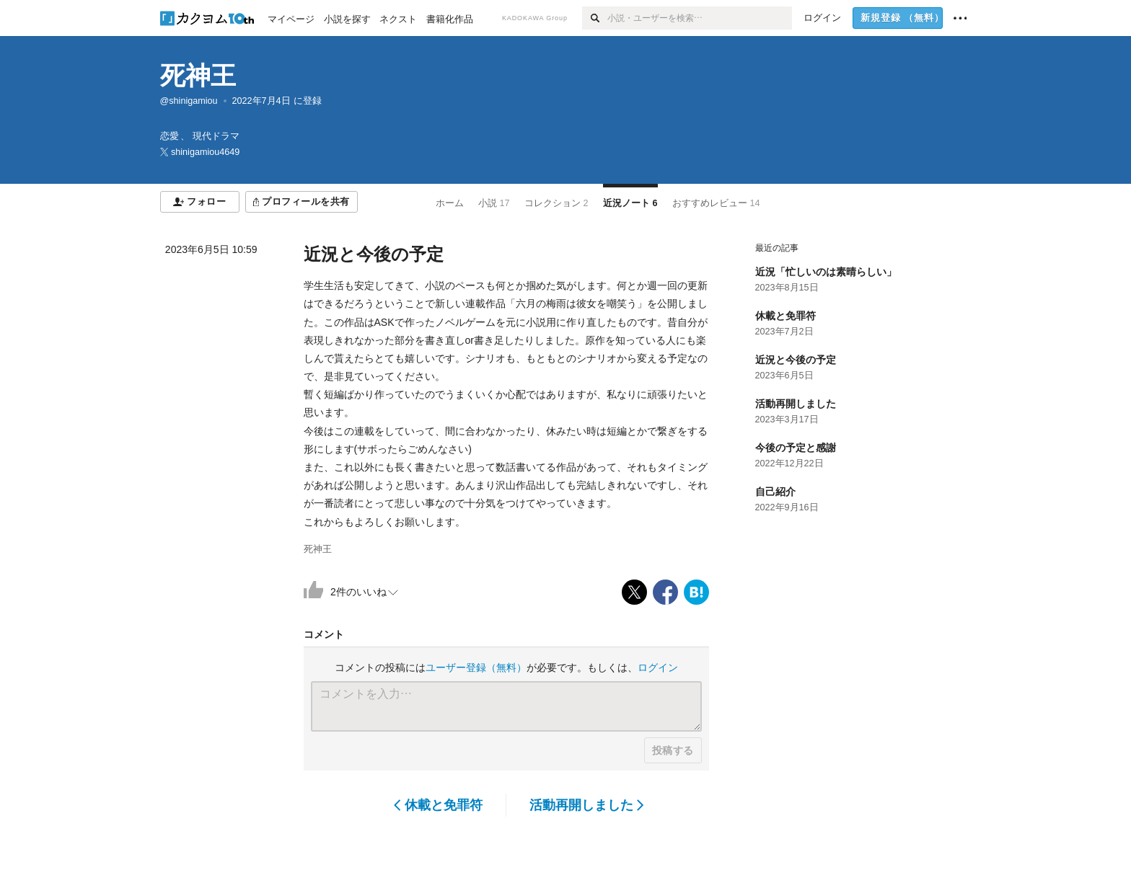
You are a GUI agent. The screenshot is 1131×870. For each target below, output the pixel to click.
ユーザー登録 (476, 667)
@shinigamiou (189, 101)
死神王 (198, 75)
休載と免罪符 (438, 805)
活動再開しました (586, 805)
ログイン (658, 667)
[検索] (594, 18)
